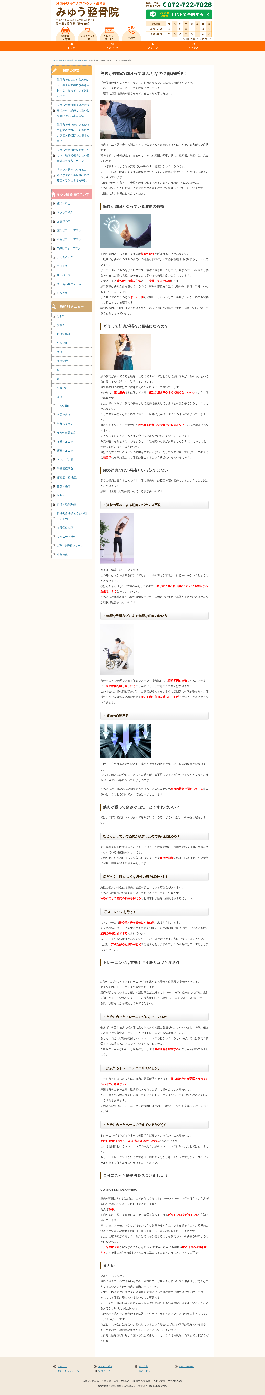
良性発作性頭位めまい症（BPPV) (72, 516)
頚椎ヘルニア (65, 450)
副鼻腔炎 (62, 387)
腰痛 (59, 352)
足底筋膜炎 (63, 334)
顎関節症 (62, 360)
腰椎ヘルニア (65, 441)
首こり (61, 378)
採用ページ (63, 275)
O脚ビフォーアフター (70, 248)
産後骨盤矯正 (65, 527)
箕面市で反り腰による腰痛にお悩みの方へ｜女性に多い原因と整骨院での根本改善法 (73, 132)
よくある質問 (65, 257)
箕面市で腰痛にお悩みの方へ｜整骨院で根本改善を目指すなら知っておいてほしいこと (73, 87)
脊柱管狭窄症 (65, 423)
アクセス (62, 266)
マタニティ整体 (66, 536)
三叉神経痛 (63, 486)
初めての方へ (186, 1366)
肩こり (61, 369)
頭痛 (59, 396)
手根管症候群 (65, 468)
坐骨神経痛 (63, 414)
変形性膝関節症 (66, 432)
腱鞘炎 (61, 325)
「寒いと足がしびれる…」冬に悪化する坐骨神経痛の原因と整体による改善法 (73, 175)
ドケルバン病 (65, 459)
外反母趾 (62, 343)
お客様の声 (63, 221)
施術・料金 (63, 203)
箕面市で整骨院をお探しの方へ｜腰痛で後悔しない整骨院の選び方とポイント (73, 155)
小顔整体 (62, 554)
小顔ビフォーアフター (70, 239)
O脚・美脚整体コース (70, 545)
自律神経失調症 (66, 504)
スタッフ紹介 (65, 212)
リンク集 (62, 293)
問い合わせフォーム (69, 284)
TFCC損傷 (63, 405)
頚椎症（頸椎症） (68, 477)
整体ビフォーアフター (70, 230)
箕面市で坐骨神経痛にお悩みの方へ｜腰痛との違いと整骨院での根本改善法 (73, 110)
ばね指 (61, 316)
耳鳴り (61, 495)
